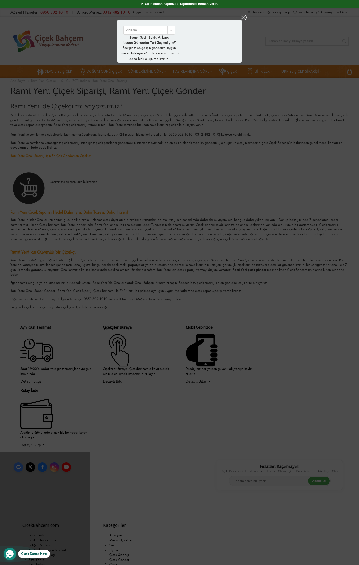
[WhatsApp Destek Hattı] (27, 554)
